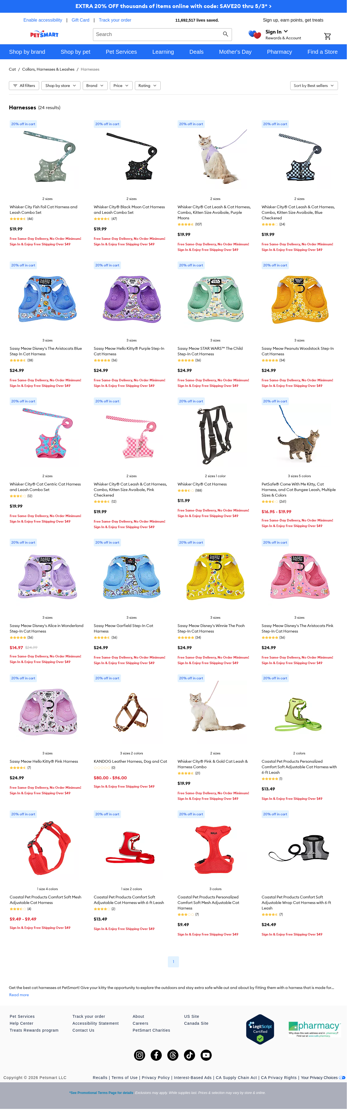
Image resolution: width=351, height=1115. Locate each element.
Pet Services (22, 1016)
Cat (12, 69)
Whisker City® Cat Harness (202, 484)
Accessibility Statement (95, 1023)
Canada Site (196, 1023)
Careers (140, 1023)
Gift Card (80, 20)
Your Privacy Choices (323, 1077)
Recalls (100, 1077)
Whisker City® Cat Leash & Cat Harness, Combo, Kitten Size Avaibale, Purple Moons (214, 212)
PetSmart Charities (151, 1030)
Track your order (115, 20)
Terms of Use (125, 1077)
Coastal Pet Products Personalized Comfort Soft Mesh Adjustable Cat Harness (208, 903)
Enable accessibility (42, 20)
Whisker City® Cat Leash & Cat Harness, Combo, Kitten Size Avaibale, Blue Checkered (298, 212)
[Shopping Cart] (334, 37)
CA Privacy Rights (279, 1077)
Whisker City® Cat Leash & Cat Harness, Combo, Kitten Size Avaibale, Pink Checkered (130, 490)
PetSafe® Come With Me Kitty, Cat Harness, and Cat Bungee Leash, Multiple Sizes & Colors (299, 490)
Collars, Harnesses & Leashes (48, 69)
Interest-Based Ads (193, 1077)
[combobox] (162, 33)
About (138, 1016)
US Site (191, 1016)
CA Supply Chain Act (236, 1077)
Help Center (22, 1023)
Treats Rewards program (34, 1030)
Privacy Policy (156, 1077)
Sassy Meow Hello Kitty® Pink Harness (44, 761)
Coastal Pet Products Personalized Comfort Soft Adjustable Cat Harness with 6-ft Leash (299, 767)
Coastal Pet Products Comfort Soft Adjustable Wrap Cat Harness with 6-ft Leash (296, 903)
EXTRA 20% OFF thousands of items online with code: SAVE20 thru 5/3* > (173, 5)
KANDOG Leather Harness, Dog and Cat (130, 761)
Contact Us (83, 1030)
